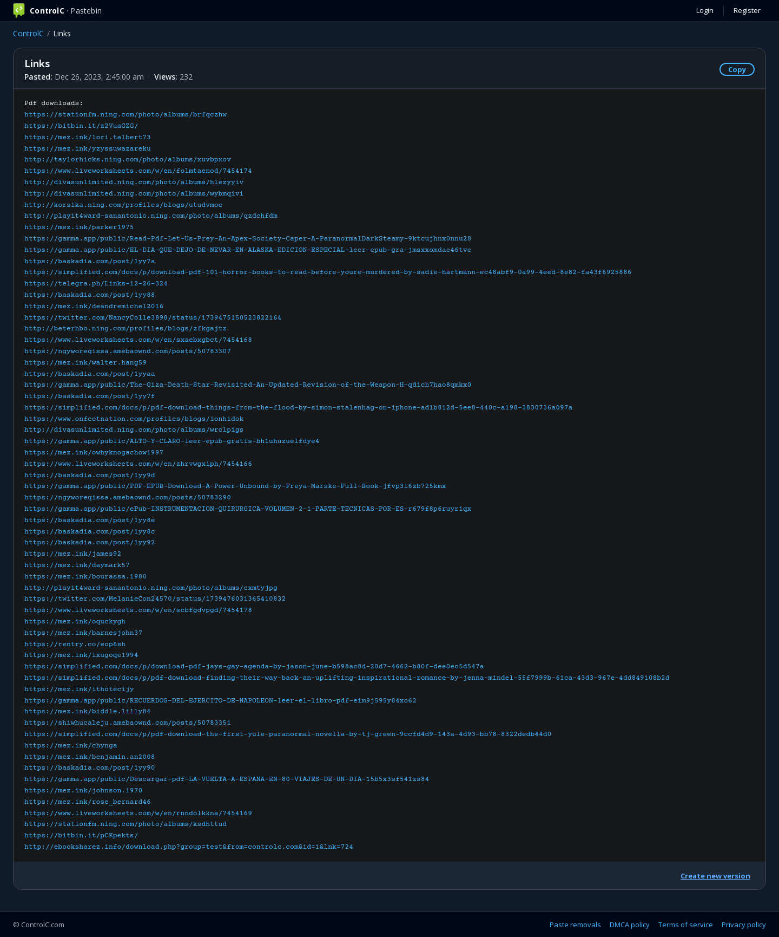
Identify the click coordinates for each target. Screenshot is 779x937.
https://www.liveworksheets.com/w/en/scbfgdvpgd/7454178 (138, 610)
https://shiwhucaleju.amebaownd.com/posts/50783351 (127, 723)
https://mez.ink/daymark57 (77, 565)
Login (705, 10)
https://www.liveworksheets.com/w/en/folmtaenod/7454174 (138, 171)
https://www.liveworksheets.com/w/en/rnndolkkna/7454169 (138, 813)
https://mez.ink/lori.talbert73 (87, 137)
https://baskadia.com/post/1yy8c (89, 532)
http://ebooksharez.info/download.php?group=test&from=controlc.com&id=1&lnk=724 (188, 847)
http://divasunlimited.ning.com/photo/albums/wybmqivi (133, 194)
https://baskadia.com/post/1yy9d (89, 475)
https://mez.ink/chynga (70, 746)
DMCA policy (630, 924)
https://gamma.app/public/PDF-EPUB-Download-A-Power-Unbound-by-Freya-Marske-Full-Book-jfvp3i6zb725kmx (235, 486)
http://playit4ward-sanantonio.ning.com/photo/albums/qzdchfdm (151, 216)
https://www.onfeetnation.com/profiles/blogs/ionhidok (133, 419)
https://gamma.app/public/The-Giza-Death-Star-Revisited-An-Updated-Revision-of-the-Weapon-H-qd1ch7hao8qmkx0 (247, 385)
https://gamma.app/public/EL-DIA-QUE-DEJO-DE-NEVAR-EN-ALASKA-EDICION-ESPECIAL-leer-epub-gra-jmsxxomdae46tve (247, 250)
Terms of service (685, 924)
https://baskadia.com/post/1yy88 (89, 295)
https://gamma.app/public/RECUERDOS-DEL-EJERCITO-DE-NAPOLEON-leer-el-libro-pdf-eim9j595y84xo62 (220, 701)
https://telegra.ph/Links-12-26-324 (96, 284)
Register (747, 10)
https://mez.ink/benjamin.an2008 (89, 757)
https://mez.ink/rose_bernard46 (87, 802)
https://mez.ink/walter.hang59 (85, 363)
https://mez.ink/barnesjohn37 (83, 633)
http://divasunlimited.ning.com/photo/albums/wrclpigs (133, 430)
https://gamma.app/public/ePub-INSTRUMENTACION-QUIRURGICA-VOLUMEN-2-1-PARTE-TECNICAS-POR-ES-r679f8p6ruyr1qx (247, 509)
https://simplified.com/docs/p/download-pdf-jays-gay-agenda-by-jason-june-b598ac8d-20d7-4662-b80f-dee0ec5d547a (254, 667)
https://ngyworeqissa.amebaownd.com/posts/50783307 (127, 351)
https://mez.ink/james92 (72, 554)
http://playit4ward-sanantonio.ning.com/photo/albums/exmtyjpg (151, 588)
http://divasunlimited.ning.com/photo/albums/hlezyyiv (133, 182)
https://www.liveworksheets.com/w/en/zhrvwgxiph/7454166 (138, 464)
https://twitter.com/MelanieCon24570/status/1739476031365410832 (155, 599)
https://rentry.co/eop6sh (75, 644)
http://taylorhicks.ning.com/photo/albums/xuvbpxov (127, 160)
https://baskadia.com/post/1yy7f (89, 396)
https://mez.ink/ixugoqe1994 (81, 655)
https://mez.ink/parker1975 (79, 227)
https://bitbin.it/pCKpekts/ (81, 836)
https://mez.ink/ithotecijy (79, 689)
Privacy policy (744, 924)
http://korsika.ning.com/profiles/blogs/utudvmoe (123, 205)
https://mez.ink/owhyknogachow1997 (93, 453)
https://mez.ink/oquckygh (75, 622)
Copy (737, 69)
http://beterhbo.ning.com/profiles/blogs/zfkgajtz (125, 329)
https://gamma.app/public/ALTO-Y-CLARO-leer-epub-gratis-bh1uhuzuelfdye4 (172, 441)
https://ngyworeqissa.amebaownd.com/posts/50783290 (127, 498)
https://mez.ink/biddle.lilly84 (87, 711)
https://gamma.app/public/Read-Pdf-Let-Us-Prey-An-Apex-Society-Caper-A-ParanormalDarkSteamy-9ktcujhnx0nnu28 (247, 239)
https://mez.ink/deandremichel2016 (93, 306)
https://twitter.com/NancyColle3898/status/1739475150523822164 (153, 318)
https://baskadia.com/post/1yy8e (89, 520)
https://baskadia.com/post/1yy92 (89, 542)
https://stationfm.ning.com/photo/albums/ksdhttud (125, 824)
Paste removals (575, 924)
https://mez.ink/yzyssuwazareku (87, 149)
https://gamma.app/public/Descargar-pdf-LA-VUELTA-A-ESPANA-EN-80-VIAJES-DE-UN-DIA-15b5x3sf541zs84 (226, 779)
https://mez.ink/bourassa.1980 (85, 577)
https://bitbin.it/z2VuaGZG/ (81, 126)
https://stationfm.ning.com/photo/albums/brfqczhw (125, 115)
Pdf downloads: (347, 475)
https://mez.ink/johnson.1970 (83, 791)
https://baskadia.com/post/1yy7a (89, 261)
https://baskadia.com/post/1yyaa (89, 374)
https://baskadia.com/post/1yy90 (89, 768)
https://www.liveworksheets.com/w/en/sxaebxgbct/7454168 (138, 340)
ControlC (28, 33)
